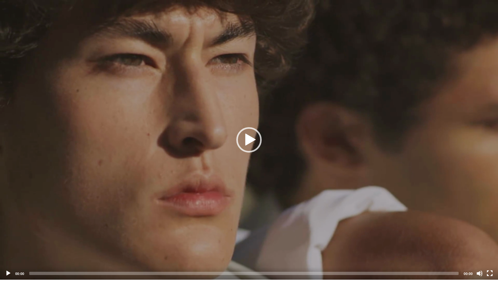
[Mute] (479, 273)
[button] (249, 140)
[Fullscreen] (490, 273)
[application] (249, 140)
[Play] (8, 273)
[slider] (244, 273)
